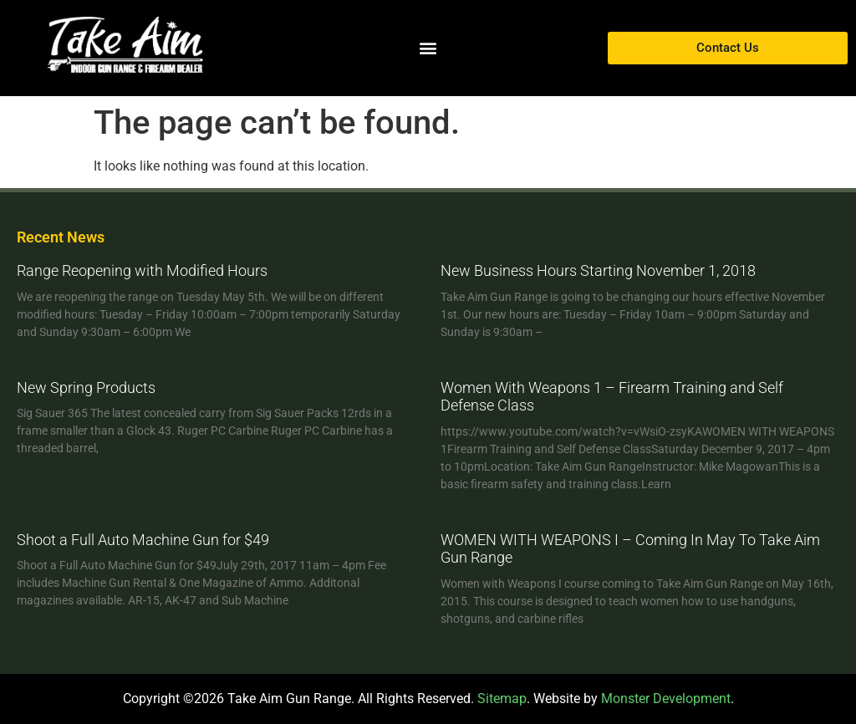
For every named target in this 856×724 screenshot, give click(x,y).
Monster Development (666, 698)
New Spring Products (86, 387)
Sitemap (502, 698)
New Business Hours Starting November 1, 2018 (598, 270)
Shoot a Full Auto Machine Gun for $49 (143, 539)
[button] (427, 48)
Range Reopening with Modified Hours (142, 270)
